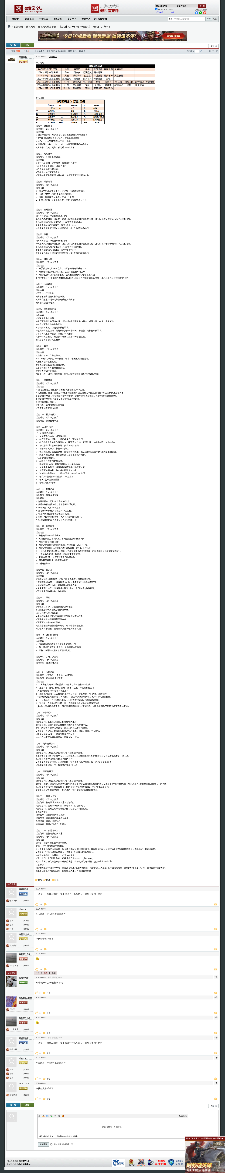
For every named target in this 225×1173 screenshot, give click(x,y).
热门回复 (11, 884)
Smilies (63, 1115)
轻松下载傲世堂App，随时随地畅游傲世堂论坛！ (59, 1136)
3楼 (216, 1057)
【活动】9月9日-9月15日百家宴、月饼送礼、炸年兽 (85, 26)
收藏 (40, 880)
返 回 (214, 46)
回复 (48, 880)
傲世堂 (15, 19)
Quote (55, 1115)
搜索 (209, 19)
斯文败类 (13, 945)
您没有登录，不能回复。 (112, 1127)
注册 (173, 12)
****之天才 (14, 965)
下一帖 (215, 51)
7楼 (216, 977)
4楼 (216, 1037)
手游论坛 (43, 19)
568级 (26, 945)
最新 (46, 973)
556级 (26, 900)
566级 (26, 925)
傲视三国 (13, 900)
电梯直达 (190, 51)
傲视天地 (30, 26)
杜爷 (11, 921)
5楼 (216, 1017)
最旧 (54, 973)
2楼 (216, 1083)
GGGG (12, 1009)
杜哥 (11, 925)
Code (59, 1115)
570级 (26, 921)
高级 (215, 19)
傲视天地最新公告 (47, 26)
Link (51, 1115)
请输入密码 (181, 6)
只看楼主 (53, 57)
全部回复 (11, 973)
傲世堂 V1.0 (24, 1161)
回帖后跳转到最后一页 (61, 1144)
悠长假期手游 (24, 1164)
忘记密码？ (160, 12)
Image (47, 1115)
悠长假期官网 (100, 19)
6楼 (216, 997)
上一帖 (208, 51)
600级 (26, 965)
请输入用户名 (161, 6)
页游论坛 (29, 19)
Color (43, 1115)
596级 (26, 929)
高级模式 (183, 1116)
